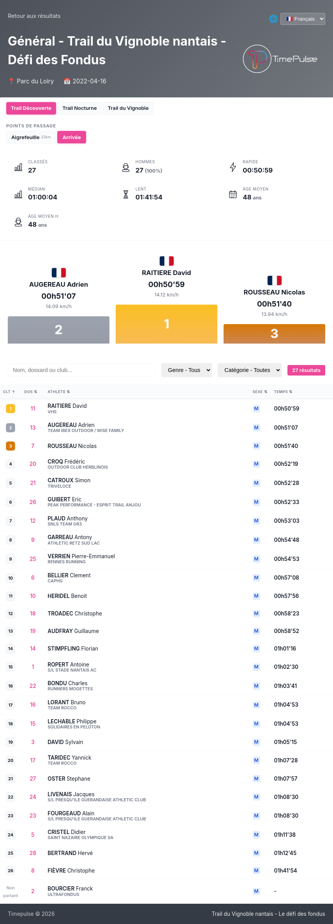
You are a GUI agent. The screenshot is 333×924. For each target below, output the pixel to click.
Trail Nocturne (84, 108)
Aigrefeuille (31, 137)
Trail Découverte (32, 108)
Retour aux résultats (34, 15)
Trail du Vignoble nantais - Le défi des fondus (268, 914)
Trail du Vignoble (136, 108)
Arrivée (71, 137)
